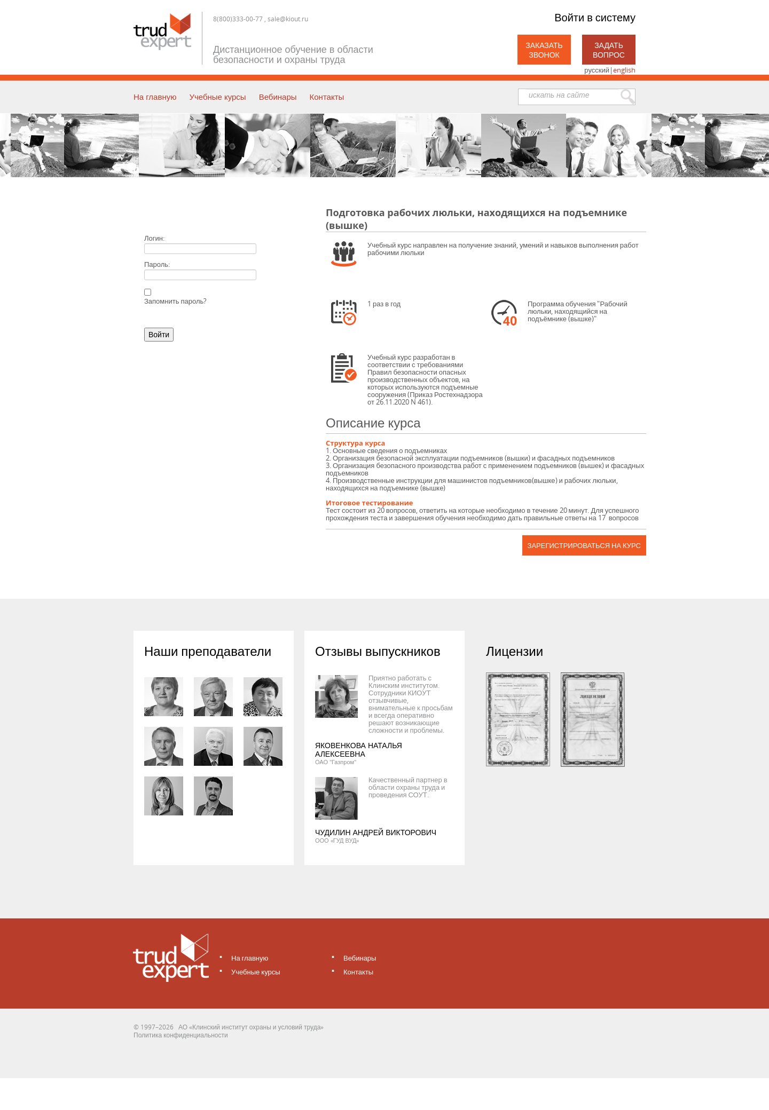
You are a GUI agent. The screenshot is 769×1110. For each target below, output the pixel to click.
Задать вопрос (609, 50)
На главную (155, 96)
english (624, 70)
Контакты (327, 96)
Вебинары (278, 96)
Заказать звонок (544, 50)
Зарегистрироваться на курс (584, 545)
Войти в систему (594, 17)
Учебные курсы (217, 96)
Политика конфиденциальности (181, 1035)
